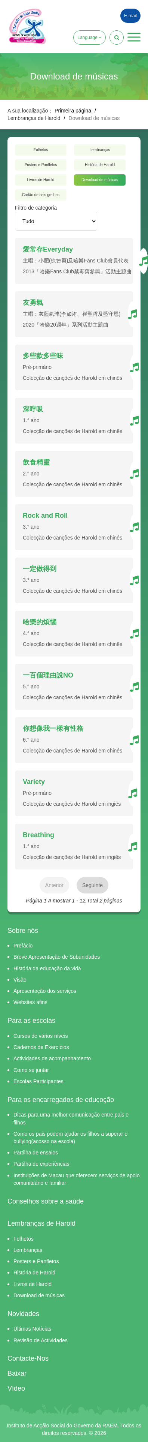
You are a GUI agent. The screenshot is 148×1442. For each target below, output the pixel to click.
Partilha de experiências (41, 1164)
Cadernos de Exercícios (41, 1047)
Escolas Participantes (38, 1081)
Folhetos (41, 150)
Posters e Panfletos (41, 165)
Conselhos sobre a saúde (45, 1201)
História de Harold (100, 165)
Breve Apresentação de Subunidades (56, 957)
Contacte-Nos (28, 1358)
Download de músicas (99, 180)
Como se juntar (31, 1070)
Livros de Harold (41, 180)
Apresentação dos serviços (44, 991)
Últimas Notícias (32, 1329)
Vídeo (16, 1388)
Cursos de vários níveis (40, 1036)
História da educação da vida (47, 968)
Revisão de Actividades (40, 1340)
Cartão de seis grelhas (40, 195)
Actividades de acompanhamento (52, 1058)
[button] (134, 37)
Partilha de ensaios (35, 1153)
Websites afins (30, 1002)
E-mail (130, 15)
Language (89, 37)
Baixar (17, 1373)
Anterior (54, 885)
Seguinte (92, 885)
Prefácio (23, 946)
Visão (20, 980)
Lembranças (99, 150)
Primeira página (73, 111)
